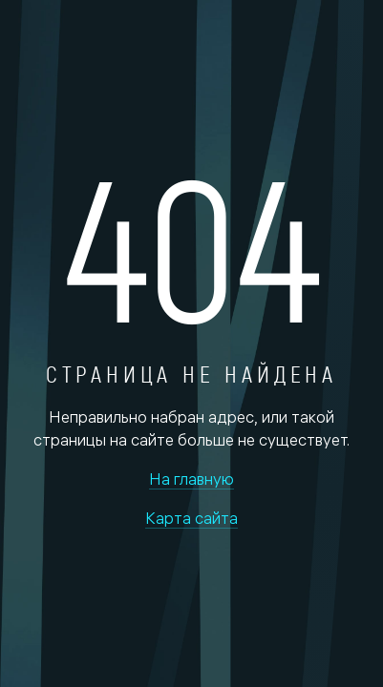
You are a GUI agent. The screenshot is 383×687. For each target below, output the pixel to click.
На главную (191, 478)
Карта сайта (191, 518)
